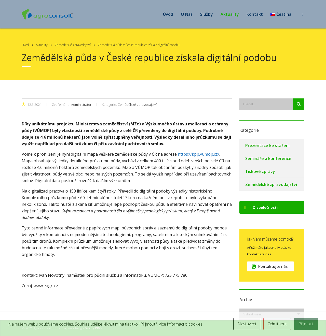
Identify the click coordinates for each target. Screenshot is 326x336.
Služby (206, 14)
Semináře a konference (268, 158)
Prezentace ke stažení (267, 145)
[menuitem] (281, 14)
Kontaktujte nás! (270, 266)
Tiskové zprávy (260, 171)
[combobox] (271, 314)
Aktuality (230, 14)
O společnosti (261, 207)
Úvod (168, 14)
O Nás (187, 14)
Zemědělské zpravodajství (271, 184)
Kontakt (255, 14)
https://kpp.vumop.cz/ (198, 154)
